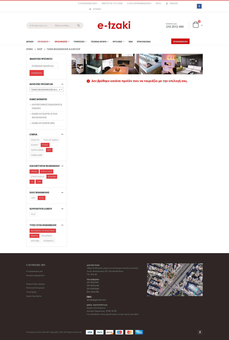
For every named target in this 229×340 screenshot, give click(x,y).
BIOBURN (52, 176)
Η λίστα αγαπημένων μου (139, 3)
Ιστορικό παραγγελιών (35, 275)
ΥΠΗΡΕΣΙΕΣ (79, 41)
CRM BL (34, 171)
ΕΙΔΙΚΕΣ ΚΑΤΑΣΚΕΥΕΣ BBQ (43, 123)
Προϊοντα (43, 41)
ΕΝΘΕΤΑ (34, 236)
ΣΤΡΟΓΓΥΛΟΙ (46, 171)
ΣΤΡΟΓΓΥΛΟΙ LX (37, 176)
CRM (39, 181)
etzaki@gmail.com (96, 299)
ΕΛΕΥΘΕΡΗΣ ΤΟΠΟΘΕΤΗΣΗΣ (43, 230)
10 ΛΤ (33, 214)
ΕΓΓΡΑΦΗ (95, 9)
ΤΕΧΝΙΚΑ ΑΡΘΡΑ (98, 41)
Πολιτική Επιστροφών (35, 287)
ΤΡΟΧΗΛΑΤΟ (48, 241)
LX (32, 181)
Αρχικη (29, 41)
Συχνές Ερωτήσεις (33, 296)
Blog (158, 3)
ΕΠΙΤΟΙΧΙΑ (35, 241)
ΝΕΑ (131, 41)
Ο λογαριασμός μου (87, 3)
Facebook (200, 332)
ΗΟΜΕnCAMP (36, 155)
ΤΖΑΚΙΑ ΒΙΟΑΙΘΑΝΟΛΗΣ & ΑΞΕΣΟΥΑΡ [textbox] (47, 89)
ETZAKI (45, 145)
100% (33, 198)
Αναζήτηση (36, 72)
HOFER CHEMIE (37, 150)
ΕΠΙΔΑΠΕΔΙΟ (47, 236)
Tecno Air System (50, 140)
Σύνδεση (172, 3)
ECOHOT (34, 145)
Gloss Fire (35, 140)
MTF (49, 150)
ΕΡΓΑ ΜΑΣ (117, 41)
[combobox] (46, 89)
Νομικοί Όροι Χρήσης (35, 283)
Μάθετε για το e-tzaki (112, 3)
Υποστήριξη (31, 291)
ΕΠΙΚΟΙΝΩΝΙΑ (143, 41)
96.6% (41, 198)
